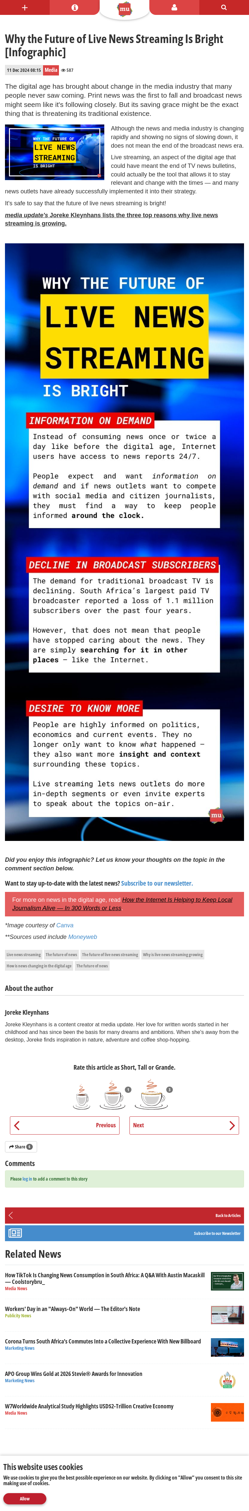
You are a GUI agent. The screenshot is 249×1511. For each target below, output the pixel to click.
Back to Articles (228, 1215)
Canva (65, 925)
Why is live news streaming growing (173, 954)
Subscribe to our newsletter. (157, 883)
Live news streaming (24, 954)
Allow (25, 1498)
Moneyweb (82, 937)
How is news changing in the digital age (39, 966)
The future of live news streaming (110, 954)
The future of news (61, 954)
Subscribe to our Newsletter (217, 1233)
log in (27, 1179)
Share (21, 1147)
